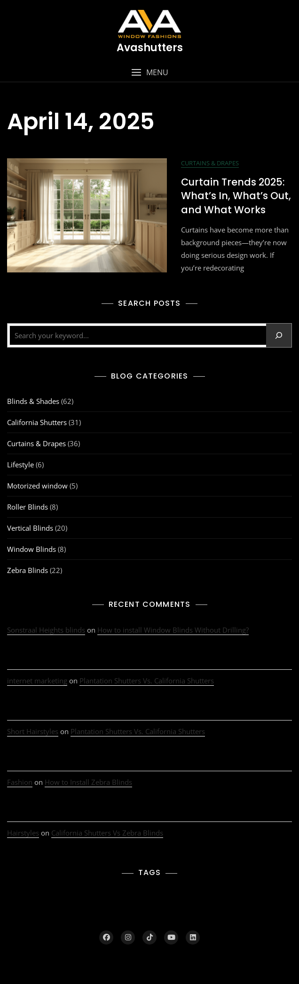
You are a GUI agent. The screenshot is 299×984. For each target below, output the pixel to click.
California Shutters (37, 422)
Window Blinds (31, 549)
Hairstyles (23, 832)
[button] (149, 72)
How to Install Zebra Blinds (88, 782)
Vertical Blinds (30, 528)
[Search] (278, 335)
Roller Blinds (27, 506)
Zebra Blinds (27, 570)
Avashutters (150, 47)
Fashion (19, 782)
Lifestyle (20, 464)
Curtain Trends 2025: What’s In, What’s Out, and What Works (236, 196)
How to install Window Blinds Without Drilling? (173, 630)
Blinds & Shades (33, 401)
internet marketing (37, 680)
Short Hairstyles (32, 731)
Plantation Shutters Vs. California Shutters (146, 680)
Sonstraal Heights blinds (46, 630)
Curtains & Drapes (210, 163)
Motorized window (37, 485)
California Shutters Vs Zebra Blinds (107, 832)
